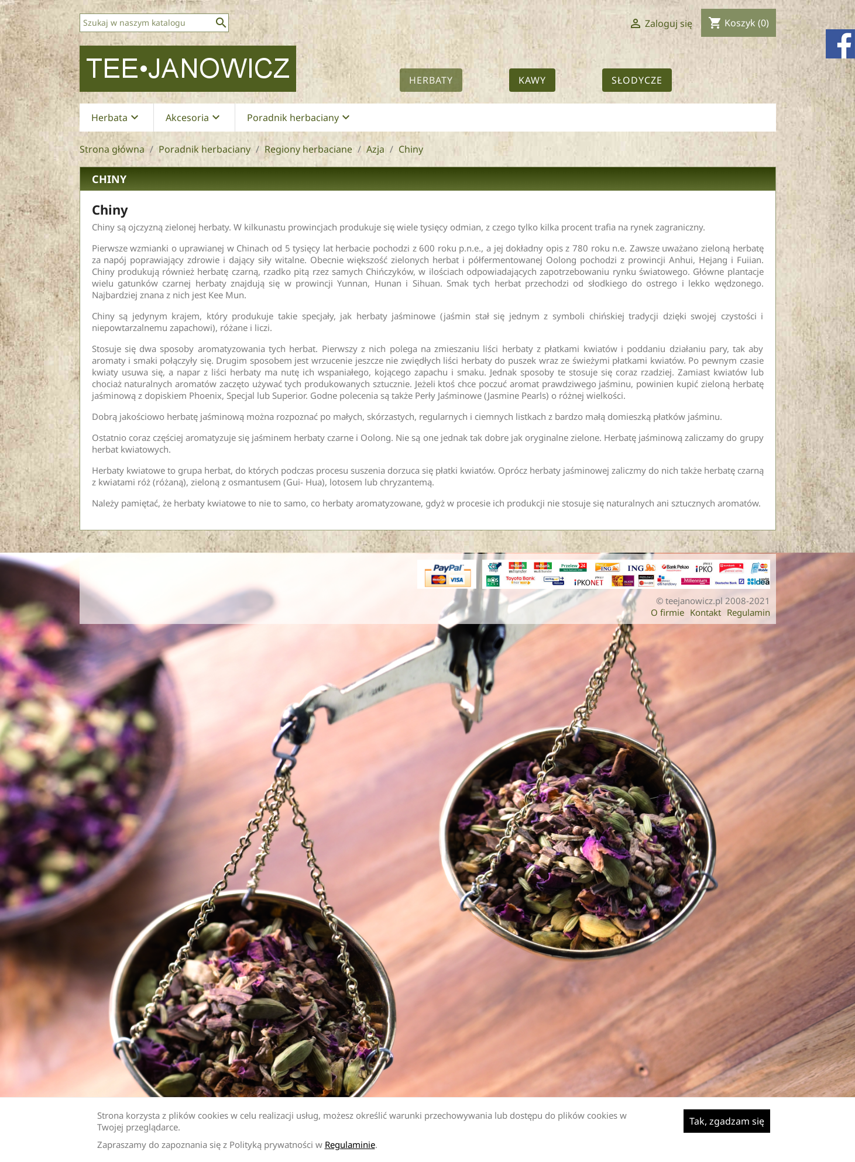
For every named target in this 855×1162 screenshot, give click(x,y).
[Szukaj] (154, 22)
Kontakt (705, 612)
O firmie (667, 612)
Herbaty (431, 80)
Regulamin (748, 612)
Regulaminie (350, 1144)
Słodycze (637, 80)
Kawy (532, 80)
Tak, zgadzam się (726, 1121)
